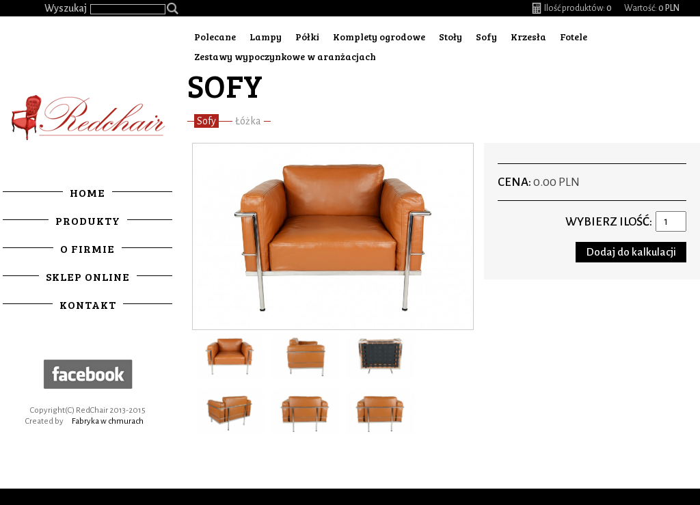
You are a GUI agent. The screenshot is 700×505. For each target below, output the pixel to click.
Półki (307, 36)
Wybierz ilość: (608, 221)
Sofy (486, 36)
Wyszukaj (65, 8)
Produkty (87, 220)
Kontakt (87, 304)
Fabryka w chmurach (108, 421)
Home (87, 192)
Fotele (573, 36)
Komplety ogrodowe (379, 36)
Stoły (450, 36)
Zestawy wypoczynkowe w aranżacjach (285, 56)
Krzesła (528, 36)
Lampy (266, 36)
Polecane (215, 36)
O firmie (87, 248)
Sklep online (88, 276)
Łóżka (248, 120)
